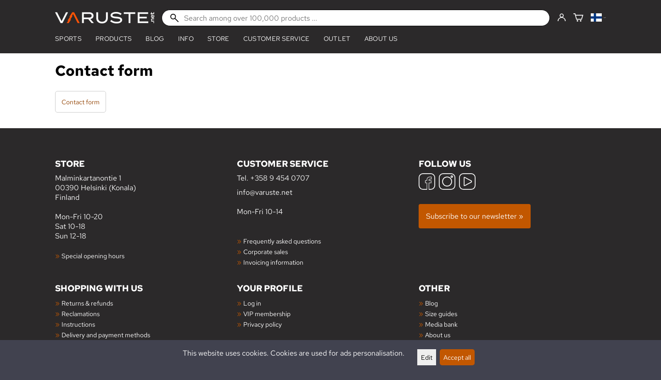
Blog (431, 303)
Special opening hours (93, 255)
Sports (68, 38)
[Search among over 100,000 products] (356, 18)
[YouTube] (467, 182)
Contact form (81, 101)
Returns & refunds (87, 303)
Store (218, 38)
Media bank (441, 324)
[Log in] (561, 17)
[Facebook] (427, 182)
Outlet (337, 38)
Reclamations (81, 313)
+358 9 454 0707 (279, 178)
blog (155, 38)
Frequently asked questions (282, 241)
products (113, 38)
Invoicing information (273, 262)
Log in (252, 303)
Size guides (441, 313)
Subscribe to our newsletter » (474, 216)
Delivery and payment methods (106, 334)
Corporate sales (265, 251)
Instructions (78, 324)
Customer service (276, 38)
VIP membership (267, 313)
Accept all (457, 357)
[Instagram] (447, 182)
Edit (426, 357)
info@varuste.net (264, 192)
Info (186, 38)
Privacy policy (262, 324)
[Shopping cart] (578, 18)
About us (381, 38)
